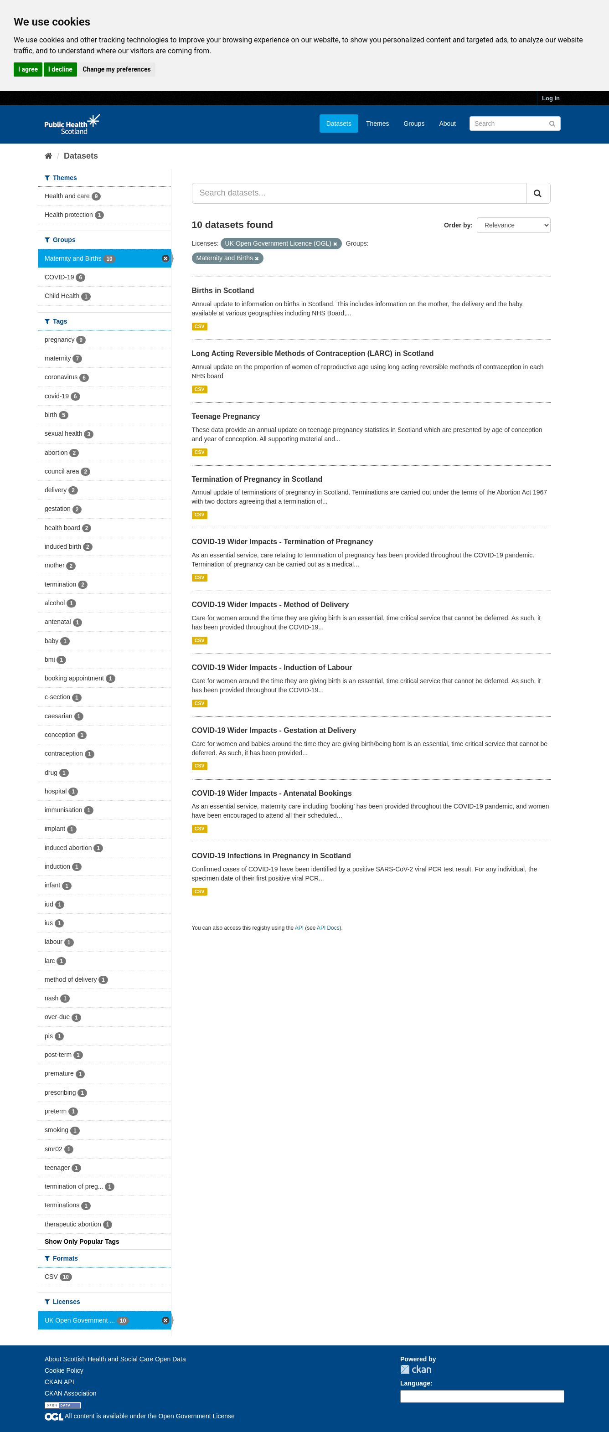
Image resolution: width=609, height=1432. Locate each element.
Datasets (338, 123)
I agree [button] (28, 69)
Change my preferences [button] (116, 69)
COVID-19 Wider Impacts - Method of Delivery (270, 604)
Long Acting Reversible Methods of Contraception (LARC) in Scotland (313, 353)
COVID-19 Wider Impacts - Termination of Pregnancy (282, 542)
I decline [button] (60, 69)
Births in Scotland (223, 290)
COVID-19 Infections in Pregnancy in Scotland (271, 856)
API (299, 928)
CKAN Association (71, 1393)
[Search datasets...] (359, 193)
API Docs (328, 928)
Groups (413, 123)
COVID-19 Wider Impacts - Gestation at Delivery (274, 730)
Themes (377, 123)
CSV (200, 326)
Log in (551, 98)
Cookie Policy (64, 1370)
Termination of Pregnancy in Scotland (257, 479)
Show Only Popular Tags (82, 1241)
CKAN (415, 1369)
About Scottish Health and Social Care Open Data (115, 1359)
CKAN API (59, 1382)
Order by (457, 225)
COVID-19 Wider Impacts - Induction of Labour (272, 667)
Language (415, 1383)
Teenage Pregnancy (226, 416)
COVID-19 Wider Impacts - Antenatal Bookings (272, 793)
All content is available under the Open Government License (140, 1416)
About (447, 123)
